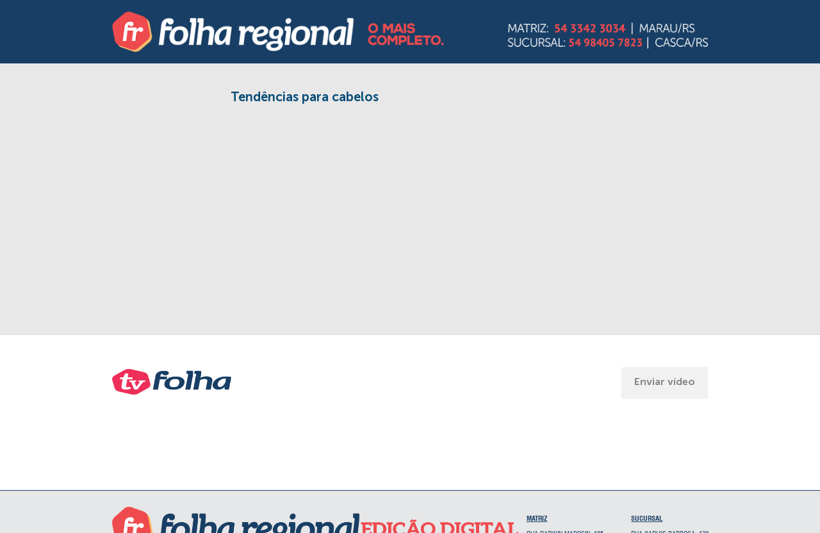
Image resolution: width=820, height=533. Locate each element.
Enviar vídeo (664, 381)
